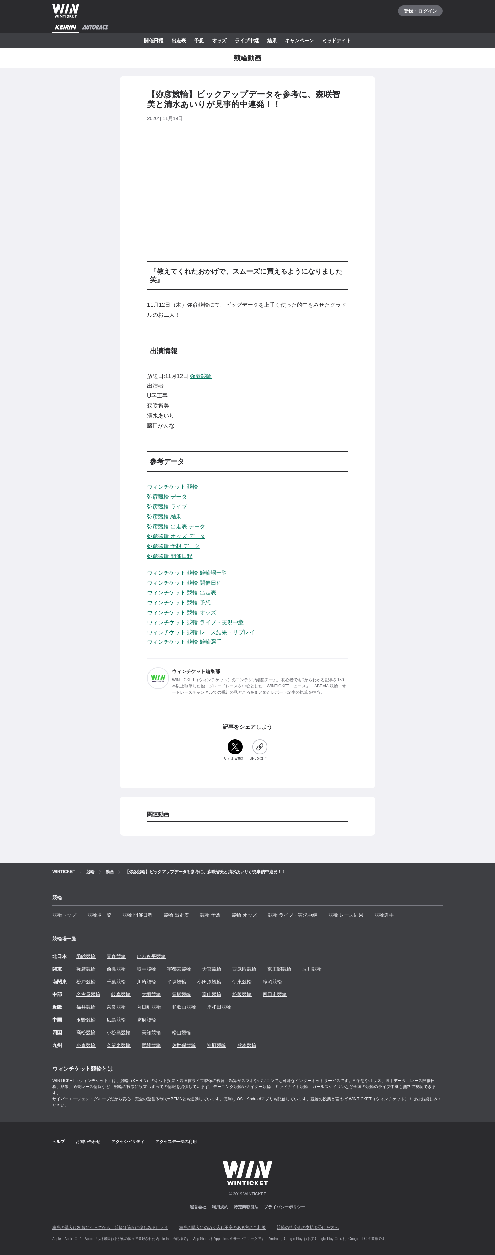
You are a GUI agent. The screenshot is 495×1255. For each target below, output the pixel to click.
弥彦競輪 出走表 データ (176, 526)
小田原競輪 (209, 981)
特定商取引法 (246, 1207)
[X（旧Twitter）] (235, 750)
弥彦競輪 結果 (164, 517)
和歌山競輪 (184, 1007)
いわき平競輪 (151, 956)
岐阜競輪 (121, 994)
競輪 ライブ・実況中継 (293, 915)
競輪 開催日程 (137, 915)
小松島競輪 (119, 1032)
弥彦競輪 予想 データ (173, 546)
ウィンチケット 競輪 (172, 487)
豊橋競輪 (181, 994)
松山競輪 (181, 1032)
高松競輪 (86, 1032)
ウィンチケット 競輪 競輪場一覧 (187, 573)
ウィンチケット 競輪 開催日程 (184, 583)
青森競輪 (116, 956)
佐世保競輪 (184, 1045)
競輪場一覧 (99, 915)
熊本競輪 (246, 1045)
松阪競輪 (242, 994)
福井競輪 (86, 1007)
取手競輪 (146, 969)
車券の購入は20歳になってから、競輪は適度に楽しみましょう (110, 1227)
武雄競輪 (151, 1045)
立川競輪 (312, 969)
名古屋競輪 (88, 994)
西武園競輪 (244, 969)
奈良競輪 (116, 1007)
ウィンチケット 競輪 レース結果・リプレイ (201, 632)
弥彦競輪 (201, 376)
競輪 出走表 (176, 915)
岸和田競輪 (219, 1007)
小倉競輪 (86, 1045)
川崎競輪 (146, 981)
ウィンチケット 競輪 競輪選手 (184, 642)
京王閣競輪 (279, 969)
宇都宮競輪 (179, 969)
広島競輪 (116, 1020)
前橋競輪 (116, 969)
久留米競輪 (119, 1045)
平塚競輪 (176, 981)
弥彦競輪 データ (167, 497)
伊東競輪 (242, 981)
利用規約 (220, 1207)
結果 (272, 40)
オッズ (219, 40)
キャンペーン (299, 40)
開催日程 (153, 40)
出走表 (179, 40)
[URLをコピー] (260, 750)
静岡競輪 (272, 981)
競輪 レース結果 (345, 915)
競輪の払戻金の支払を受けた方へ (308, 1227)
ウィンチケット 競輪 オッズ (181, 612)
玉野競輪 (86, 1020)
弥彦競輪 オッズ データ (176, 536)
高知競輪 (151, 1032)
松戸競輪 (86, 981)
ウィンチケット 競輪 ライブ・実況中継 (195, 622)
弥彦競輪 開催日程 (169, 556)
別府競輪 (216, 1045)
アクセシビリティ (127, 1141)
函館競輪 (86, 956)
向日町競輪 (149, 1007)
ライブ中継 (247, 40)
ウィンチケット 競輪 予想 (179, 602)
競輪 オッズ (244, 915)
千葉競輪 (116, 981)
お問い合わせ (88, 1141)
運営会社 (198, 1207)
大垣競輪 (151, 994)
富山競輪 (211, 994)
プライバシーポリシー (284, 1207)
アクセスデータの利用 (176, 1141)
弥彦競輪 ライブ (167, 507)
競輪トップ (64, 915)
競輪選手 (384, 915)
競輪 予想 (210, 915)
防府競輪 (146, 1020)
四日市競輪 (275, 994)
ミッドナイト (336, 40)
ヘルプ (58, 1141)
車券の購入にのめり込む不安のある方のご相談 (222, 1227)
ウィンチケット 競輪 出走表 (181, 592)
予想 (199, 40)
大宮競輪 (211, 969)
